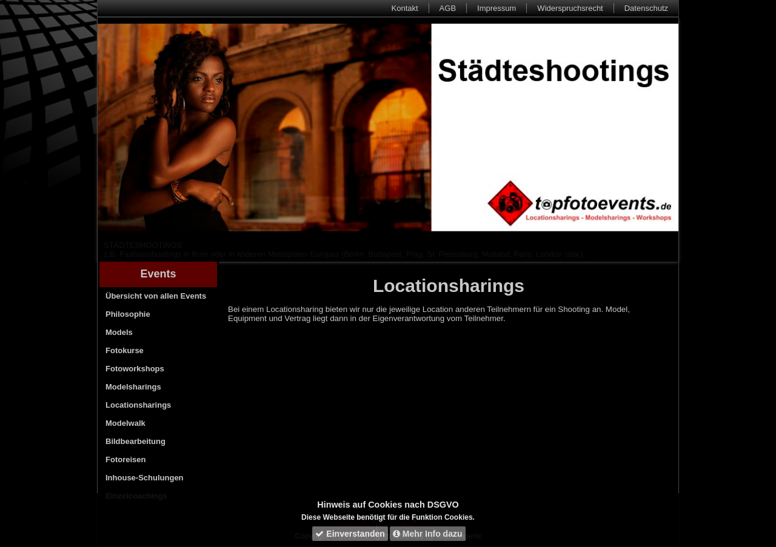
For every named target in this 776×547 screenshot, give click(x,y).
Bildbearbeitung (135, 441)
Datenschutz (646, 8)
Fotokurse (124, 350)
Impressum (496, 8)
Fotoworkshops (134, 368)
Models (119, 332)
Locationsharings (138, 404)
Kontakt (405, 8)
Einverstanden (349, 534)
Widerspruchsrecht (570, 8)
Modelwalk (125, 423)
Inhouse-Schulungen (144, 477)
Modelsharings (133, 386)
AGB (448, 8)
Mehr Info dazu (428, 534)
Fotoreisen (125, 459)
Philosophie (127, 314)
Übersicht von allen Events (155, 295)
